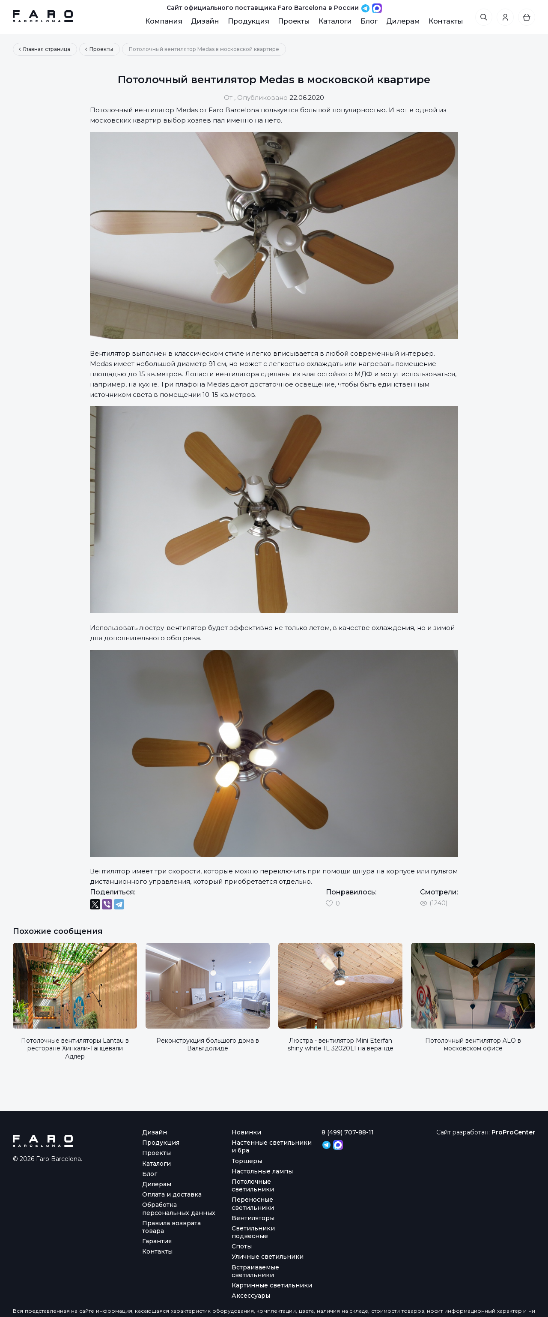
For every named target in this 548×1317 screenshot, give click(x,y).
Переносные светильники (253, 1203)
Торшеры (247, 1161)
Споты (242, 1246)
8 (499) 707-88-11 (348, 1132)
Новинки (246, 1132)
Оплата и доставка (172, 1194)
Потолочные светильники (253, 1185)
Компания (163, 21)
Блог (369, 21)
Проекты (294, 21)
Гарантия (157, 1241)
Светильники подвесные (253, 1232)
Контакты (446, 21)
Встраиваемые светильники (255, 1271)
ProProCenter (513, 1132)
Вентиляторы (253, 1218)
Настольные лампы (262, 1171)
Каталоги (335, 21)
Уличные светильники (268, 1256)
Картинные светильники (272, 1285)
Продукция (248, 21)
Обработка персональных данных (178, 1208)
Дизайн (205, 21)
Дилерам (403, 21)
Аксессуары (251, 1295)
